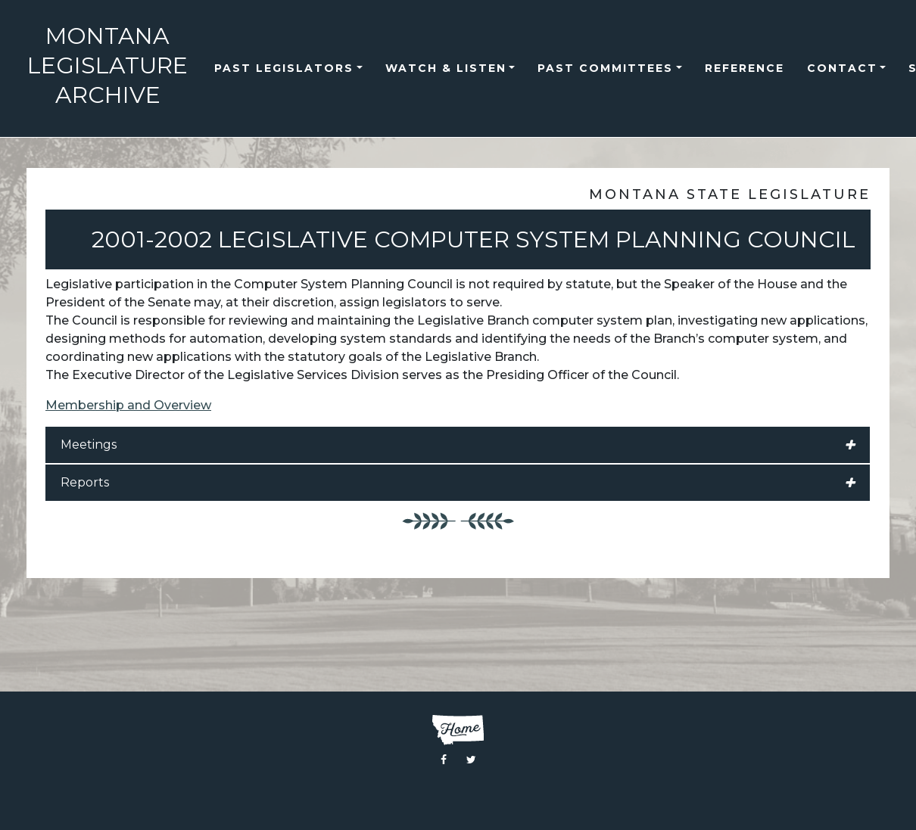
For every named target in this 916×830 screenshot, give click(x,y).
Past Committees (605, 68)
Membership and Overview (128, 405)
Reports (458, 483)
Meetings (458, 445)
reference (744, 68)
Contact (842, 68)
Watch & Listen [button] (445, 68)
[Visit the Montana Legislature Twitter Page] (471, 759)
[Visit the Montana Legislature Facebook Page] (443, 759)
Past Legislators (284, 68)
